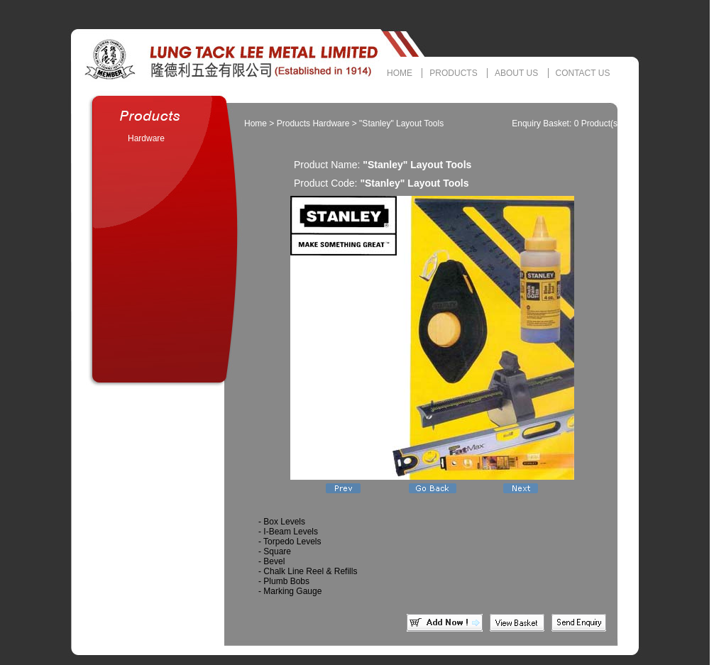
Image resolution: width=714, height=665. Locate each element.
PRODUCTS (453, 73)
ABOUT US (516, 73)
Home (255, 123)
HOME (399, 73)
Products (293, 123)
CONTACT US (583, 73)
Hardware (146, 138)
